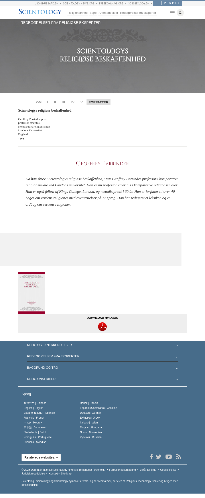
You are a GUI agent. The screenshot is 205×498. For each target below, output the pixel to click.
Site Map (66, 473)
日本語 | (34, 427)
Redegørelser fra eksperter (138, 12)
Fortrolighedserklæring (122, 469)
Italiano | (89, 422)
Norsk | (91, 432)
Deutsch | (90, 412)
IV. (73, 102)
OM (38, 102)
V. (82, 102)
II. (55, 102)
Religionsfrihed (78, 12)
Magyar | (91, 427)
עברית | (33, 422)
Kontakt (53, 473)
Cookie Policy (168, 469)
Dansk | (89, 403)
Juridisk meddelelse (33, 473)
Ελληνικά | (90, 417)
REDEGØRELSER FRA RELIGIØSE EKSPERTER (61, 23)
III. (64, 102)
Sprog (26, 394)
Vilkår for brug (148, 469)
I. (48, 102)
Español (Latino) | (39, 412)
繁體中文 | (35, 403)
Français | (34, 417)
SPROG (169, 3)
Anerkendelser (108, 12)
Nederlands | (35, 432)
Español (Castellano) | (98, 407)
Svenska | (35, 442)
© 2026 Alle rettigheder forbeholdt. (63, 469)
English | (33, 407)
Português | (38, 437)
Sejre (93, 12)
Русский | (91, 437)
